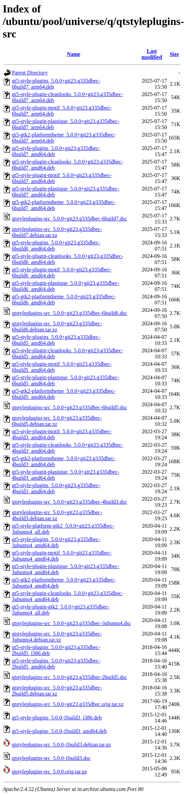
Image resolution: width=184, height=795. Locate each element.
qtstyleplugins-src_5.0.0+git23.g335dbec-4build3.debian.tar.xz (57, 515)
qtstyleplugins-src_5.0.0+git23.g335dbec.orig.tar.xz (68, 704)
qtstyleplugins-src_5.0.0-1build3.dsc (51, 758)
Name (73, 54)
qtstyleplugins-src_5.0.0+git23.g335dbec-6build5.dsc (69, 407)
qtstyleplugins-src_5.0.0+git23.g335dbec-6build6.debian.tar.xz (57, 326)
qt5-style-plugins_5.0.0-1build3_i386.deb (57, 717)
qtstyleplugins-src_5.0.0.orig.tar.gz (49, 771)
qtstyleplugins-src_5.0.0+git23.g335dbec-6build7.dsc (69, 219)
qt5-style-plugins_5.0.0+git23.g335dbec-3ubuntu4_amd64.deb (56, 542)
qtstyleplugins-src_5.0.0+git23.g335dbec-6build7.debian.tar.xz (57, 232)
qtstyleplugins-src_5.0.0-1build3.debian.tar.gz (61, 744)
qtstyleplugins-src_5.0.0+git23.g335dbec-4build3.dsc (69, 502)
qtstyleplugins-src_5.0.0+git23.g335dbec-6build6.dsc (69, 313)
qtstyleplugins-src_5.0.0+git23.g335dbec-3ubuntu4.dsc (71, 623)
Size (174, 54)
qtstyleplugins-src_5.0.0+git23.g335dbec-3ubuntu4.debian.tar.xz (57, 637)
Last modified (151, 54)
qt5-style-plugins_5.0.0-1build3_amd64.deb (59, 731)
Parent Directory (30, 73)
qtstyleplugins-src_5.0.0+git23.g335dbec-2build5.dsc (69, 677)
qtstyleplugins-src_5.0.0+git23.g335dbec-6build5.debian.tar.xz (57, 421)
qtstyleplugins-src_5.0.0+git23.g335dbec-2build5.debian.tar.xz (57, 691)
